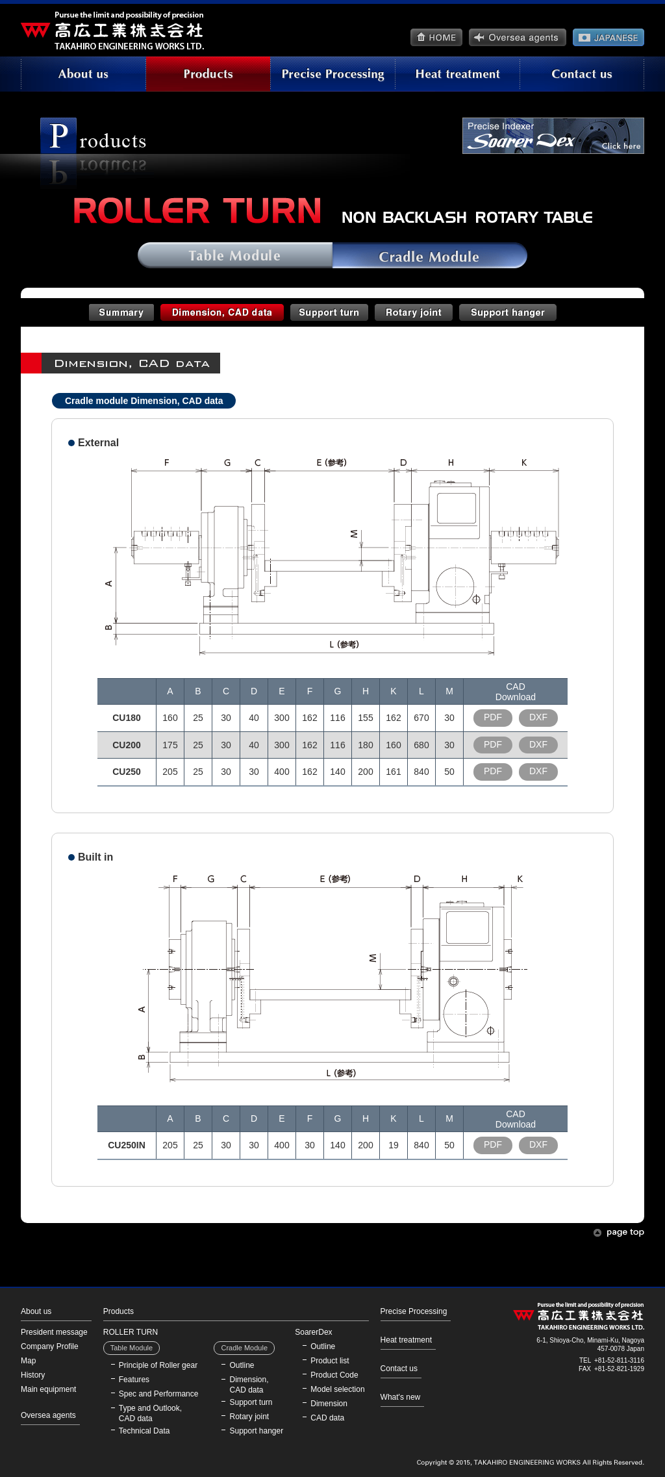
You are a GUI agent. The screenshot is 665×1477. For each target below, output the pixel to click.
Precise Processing (414, 1311)
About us (36, 1311)
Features (134, 1379)
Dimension (328, 1403)
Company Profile (50, 1346)
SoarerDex (313, 1332)
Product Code (334, 1375)
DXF (538, 717)
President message (54, 1332)
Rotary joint (249, 1416)
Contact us (399, 1368)
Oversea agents (48, 1415)
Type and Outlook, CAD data (150, 1413)
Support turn (250, 1402)
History (33, 1375)
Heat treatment (406, 1339)
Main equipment (48, 1389)
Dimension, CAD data (248, 1385)
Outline (241, 1365)
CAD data (327, 1417)
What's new (401, 1397)
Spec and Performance (159, 1393)
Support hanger (256, 1430)
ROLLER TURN (130, 1332)
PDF (493, 717)
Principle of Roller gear (158, 1365)
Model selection (337, 1389)
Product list (329, 1360)
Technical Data (144, 1430)
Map (28, 1360)
